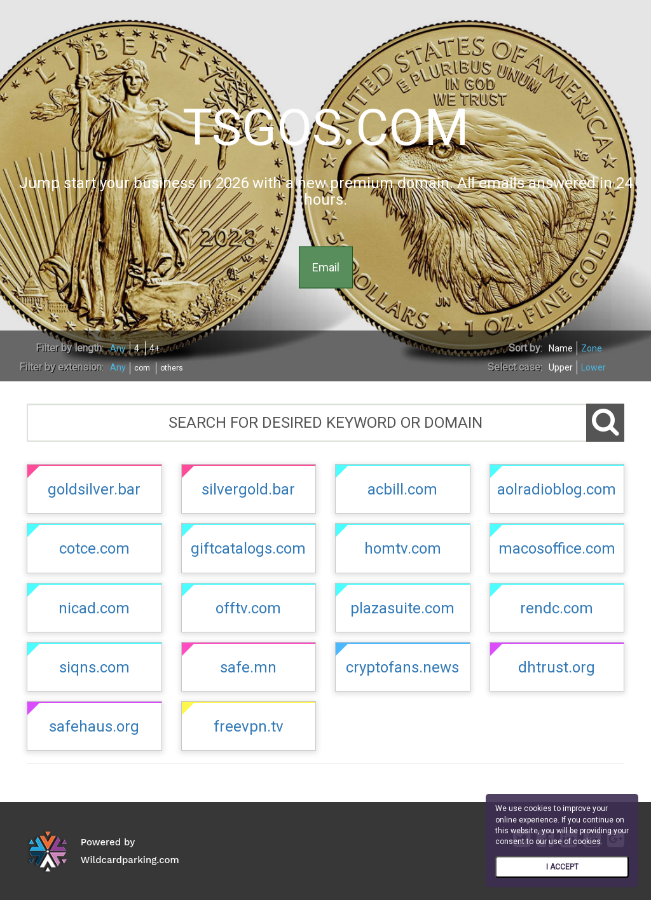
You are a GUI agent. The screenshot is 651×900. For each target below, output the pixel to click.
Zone (591, 348)
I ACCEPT (562, 866)
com (142, 368)
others (171, 368)
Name (561, 348)
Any (118, 348)
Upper (561, 367)
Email (325, 266)
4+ (154, 348)
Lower (593, 367)
